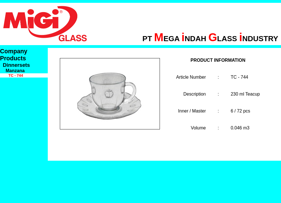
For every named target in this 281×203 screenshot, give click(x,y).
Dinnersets (16, 65)
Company (13, 51)
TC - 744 (15, 75)
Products (13, 58)
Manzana (15, 70)
